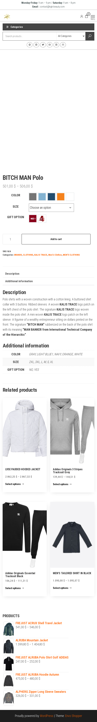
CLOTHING (28, 254)
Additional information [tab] (19, 281)
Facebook (30, 44)
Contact (63, 44)
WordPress (46, 716)
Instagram (36, 44)
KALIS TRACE (40, 254)
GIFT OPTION (15, 217)
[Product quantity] (12, 239)
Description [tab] (12, 273)
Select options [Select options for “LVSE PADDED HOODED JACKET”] (13, 484)
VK (56, 44)
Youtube (50, 44)
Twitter (43, 44)
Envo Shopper (73, 716)
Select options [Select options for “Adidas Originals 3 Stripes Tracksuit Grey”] (60, 484)
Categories (17, 27)
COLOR (15, 195)
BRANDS (18, 254)
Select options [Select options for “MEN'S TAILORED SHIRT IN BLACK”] (60, 588)
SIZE (16, 206)
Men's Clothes (55, 254)
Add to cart (56, 239)
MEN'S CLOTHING (71, 254)
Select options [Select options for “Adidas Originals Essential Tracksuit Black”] (13, 588)
